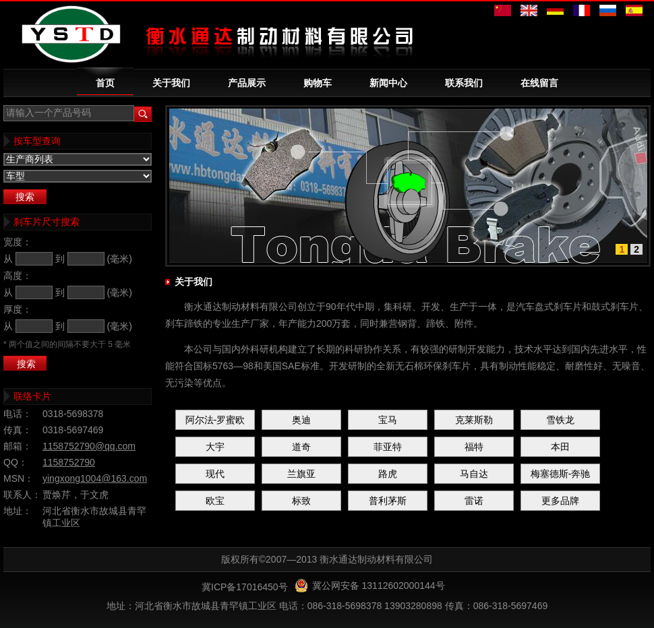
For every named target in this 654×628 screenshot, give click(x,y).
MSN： (18, 478)
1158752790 (68, 462)
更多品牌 (560, 500)
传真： (17, 430)
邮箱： (17, 446)
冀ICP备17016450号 (245, 587)
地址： (17, 510)
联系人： (22, 494)
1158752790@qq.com (89, 446)
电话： (17, 413)
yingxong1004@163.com (94, 478)
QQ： (15, 462)
